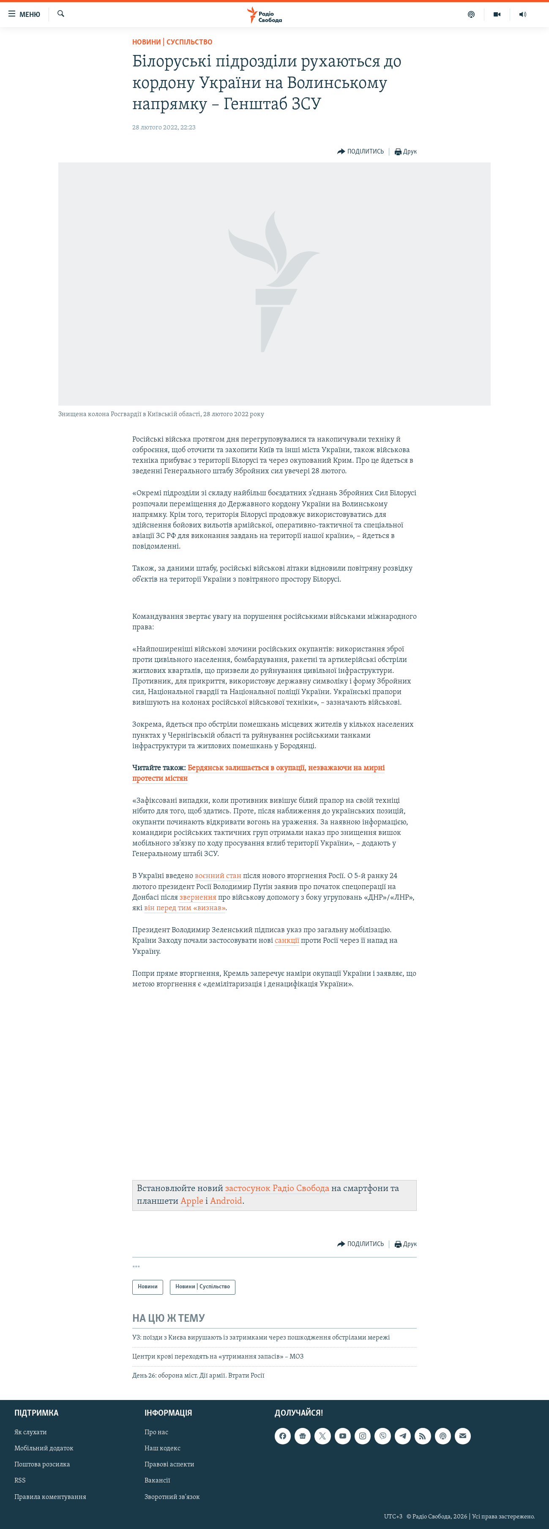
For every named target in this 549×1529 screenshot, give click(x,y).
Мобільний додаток (44, 1448)
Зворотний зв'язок (172, 1496)
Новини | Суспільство (172, 42)
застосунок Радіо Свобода (277, 1188)
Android (226, 1201)
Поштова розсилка (42, 1464)
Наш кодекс (162, 1448)
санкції (287, 941)
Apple (191, 1201)
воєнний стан (218, 876)
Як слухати (30, 1432)
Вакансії (157, 1480)
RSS (20, 1480)
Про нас (156, 1432)
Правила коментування (50, 1496)
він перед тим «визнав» (184, 908)
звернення (198, 898)
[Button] (360, 152)
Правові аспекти (169, 1464)
